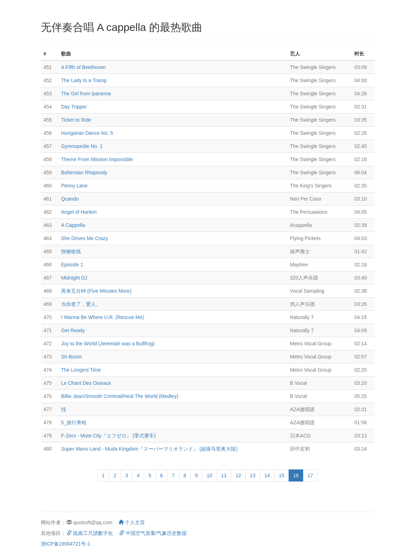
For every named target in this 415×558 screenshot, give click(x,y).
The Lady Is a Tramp (84, 80)
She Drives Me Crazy (84, 238)
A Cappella (73, 225)
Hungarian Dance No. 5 (87, 133)
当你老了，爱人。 (81, 304)
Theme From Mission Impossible (97, 159)
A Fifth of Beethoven (83, 67)
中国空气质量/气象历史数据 (153, 533)
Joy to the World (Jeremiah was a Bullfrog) (108, 343)
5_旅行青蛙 (74, 422)
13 (253, 475)
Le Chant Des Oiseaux (86, 383)
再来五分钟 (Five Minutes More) (96, 291)
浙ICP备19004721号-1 (66, 544)
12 (238, 475)
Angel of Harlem (79, 212)
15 (281, 475)
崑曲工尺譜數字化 (90, 533)
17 (310, 475)
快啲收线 (71, 251)
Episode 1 (72, 264)
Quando (70, 199)
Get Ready (73, 330)
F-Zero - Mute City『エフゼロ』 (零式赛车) (108, 436)
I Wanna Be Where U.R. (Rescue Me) (102, 317)
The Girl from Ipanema (86, 93)
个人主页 (132, 522)
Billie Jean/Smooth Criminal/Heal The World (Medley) (119, 396)
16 (296, 475)
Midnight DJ (74, 278)
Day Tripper (74, 107)
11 (224, 475)
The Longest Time (81, 370)
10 (209, 475)
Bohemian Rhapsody (84, 172)
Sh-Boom (71, 357)
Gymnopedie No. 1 (82, 146)
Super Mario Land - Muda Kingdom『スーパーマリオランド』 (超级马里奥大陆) (149, 449)
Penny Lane (74, 185)
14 (267, 475)
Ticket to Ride (76, 120)
